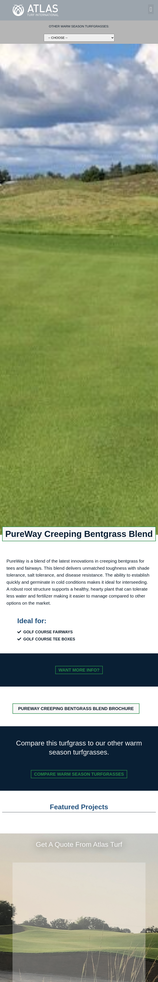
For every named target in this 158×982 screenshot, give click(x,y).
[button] (151, 9)
